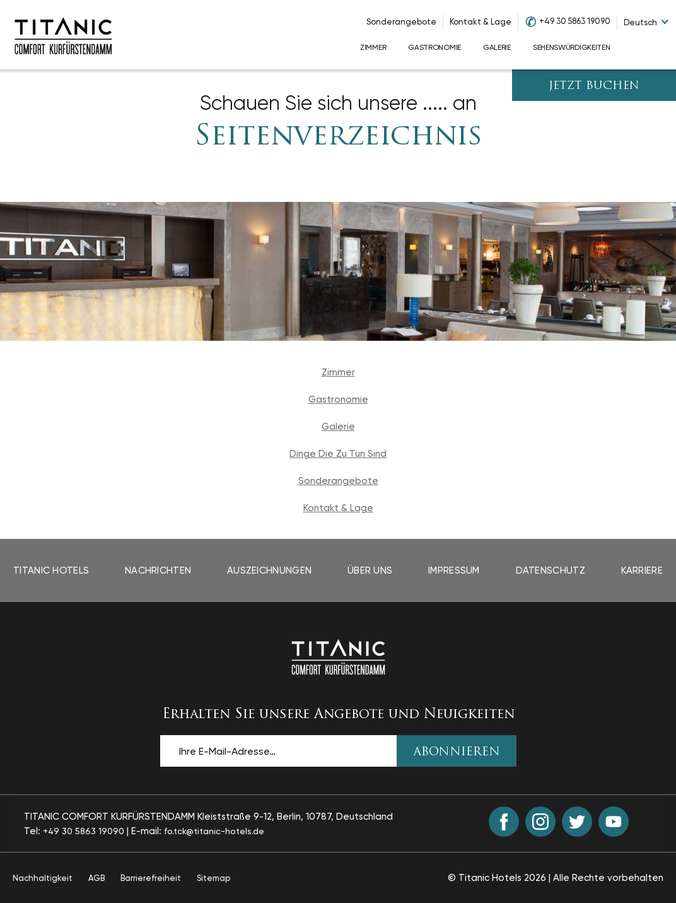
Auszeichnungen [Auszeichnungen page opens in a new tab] (269, 570)
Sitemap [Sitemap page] (213, 878)
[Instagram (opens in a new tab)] (540, 821)
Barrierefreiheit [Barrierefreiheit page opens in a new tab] (150, 878)
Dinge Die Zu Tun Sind (338, 453)
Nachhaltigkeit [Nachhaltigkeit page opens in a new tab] (43, 878)
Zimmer (338, 372)
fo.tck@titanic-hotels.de (214, 831)
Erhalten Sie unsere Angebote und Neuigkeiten (338, 714)
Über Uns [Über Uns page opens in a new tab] (369, 570)
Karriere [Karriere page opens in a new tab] (642, 570)
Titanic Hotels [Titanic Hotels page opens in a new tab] (51, 570)
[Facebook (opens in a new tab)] (504, 821)
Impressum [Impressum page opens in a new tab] (454, 570)
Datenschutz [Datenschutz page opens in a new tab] (550, 570)
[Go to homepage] (63, 34)
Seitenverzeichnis (338, 137)
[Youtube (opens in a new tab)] (613, 821)
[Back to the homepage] (338, 657)
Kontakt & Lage (480, 22)
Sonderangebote (401, 22)
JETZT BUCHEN (594, 86)
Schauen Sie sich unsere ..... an (338, 103)
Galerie (338, 426)
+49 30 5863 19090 (574, 21)
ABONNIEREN (456, 752)
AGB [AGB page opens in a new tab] (96, 878)
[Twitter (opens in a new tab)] (577, 821)
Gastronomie (338, 399)
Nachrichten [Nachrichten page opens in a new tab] (158, 570)
